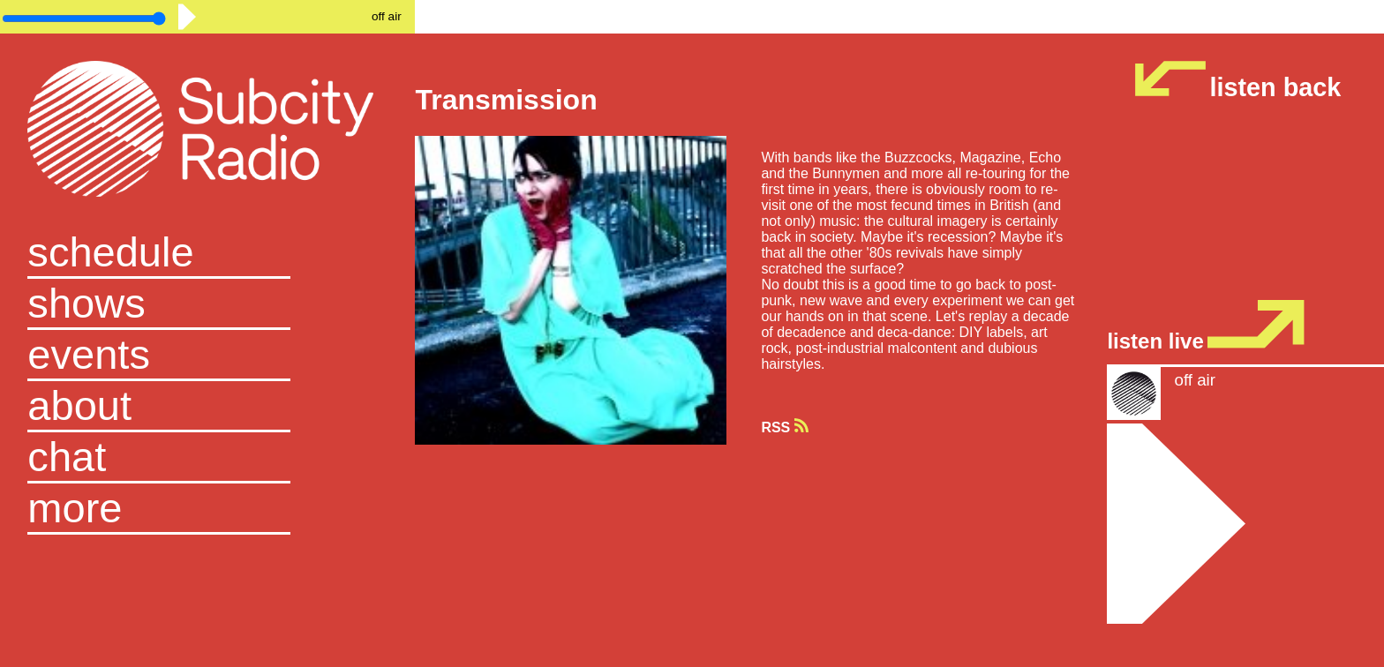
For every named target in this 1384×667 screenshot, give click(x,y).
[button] (207, 509)
